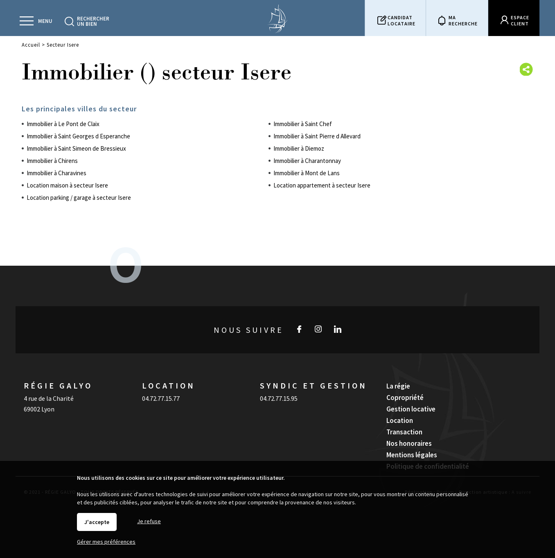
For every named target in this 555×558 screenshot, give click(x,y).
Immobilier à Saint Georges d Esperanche (78, 136)
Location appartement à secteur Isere (321, 185)
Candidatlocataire (401, 20)
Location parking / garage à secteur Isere (79, 197)
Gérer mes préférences (106, 541)
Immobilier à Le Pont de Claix (63, 124)
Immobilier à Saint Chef (302, 124)
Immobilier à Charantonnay (307, 161)
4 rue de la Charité (49, 398)
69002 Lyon (39, 409)
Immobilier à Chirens (52, 161)
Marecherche (463, 20)
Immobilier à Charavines (56, 173)
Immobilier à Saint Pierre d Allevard (317, 136)
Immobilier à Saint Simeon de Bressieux (76, 148)
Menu (45, 21)
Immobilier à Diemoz (298, 148)
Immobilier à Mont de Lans (306, 173)
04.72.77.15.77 (161, 398)
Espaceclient (520, 20)
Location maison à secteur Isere (67, 185)
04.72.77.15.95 (279, 398)
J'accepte (96, 522)
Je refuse (149, 521)
